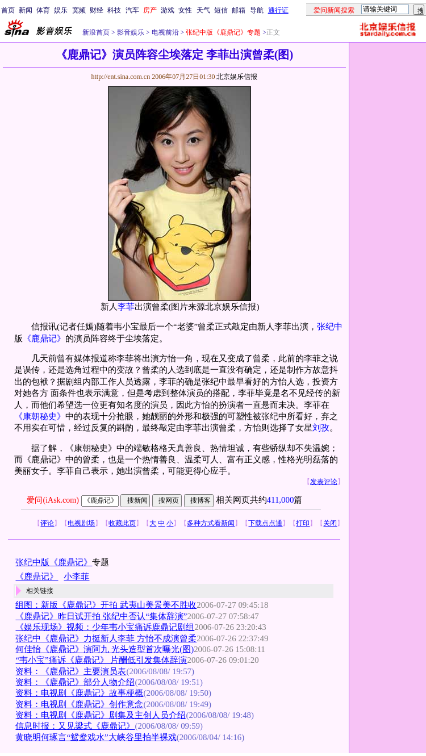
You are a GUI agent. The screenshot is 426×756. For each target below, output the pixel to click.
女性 (185, 10)
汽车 (132, 10)
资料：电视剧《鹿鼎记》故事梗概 (79, 692)
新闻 (25, 10)
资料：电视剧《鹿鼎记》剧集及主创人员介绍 (100, 715)
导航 (257, 10)
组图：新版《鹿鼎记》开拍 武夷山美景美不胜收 (106, 604)
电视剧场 (81, 523)
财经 (96, 10)
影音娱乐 (130, 32)
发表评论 (323, 482)
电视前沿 (164, 32)
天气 (203, 10)
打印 (303, 523)
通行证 (278, 10)
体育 (43, 10)
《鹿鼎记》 (44, 338)
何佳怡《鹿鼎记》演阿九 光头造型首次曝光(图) (104, 649)
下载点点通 (265, 523)
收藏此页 (122, 523)
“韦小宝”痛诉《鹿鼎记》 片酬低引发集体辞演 (101, 660)
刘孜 (320, 427)
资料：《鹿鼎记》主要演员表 (70, 671)
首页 (8, 10)
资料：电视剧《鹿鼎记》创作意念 (79, 704)
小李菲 (76, 576)
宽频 (79, 10)
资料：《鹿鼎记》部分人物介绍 (75, 682)
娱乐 (61, 10)
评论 (47, 523)
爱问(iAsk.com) (52, 500)
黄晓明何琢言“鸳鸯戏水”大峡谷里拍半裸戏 (95, 737)
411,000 (280, 499)
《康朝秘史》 (39, 416)
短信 (221, 10)
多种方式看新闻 (211, 523)
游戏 (167, 10)
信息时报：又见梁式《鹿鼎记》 (75, 725)
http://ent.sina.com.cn (121, 77)
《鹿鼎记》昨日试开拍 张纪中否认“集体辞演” (101, 616)
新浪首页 (96, 32)
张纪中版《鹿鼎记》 (53, 562)
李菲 (126, 306)
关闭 (330, 523)
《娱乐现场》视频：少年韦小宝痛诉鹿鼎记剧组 (104, 627)
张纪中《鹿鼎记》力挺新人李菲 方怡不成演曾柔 (106, 638)
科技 (114, 10)
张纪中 (330, 326)
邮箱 (238, 10)
